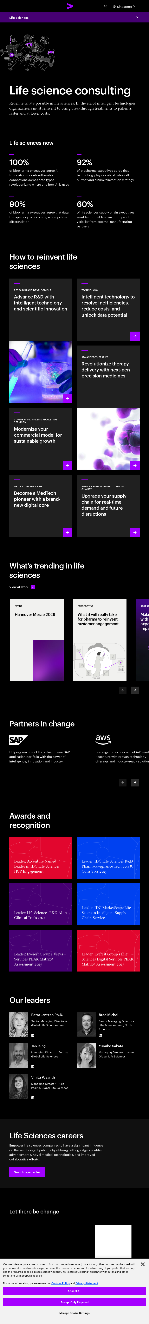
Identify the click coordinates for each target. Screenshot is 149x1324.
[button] (27, 1172)
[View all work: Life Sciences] (22, 586)
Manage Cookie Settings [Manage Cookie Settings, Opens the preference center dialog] (74, 1313)
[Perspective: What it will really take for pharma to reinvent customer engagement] (99, 640)
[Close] (143, 1264)
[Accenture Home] (70, 6)
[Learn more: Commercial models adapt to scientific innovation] (40, 439)
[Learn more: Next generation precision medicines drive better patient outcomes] (108, 408)
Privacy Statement (86, 1283)
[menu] (11, 6)
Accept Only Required (75, 1302)
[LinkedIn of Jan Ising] (32, 1066)
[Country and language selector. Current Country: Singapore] (125, 6)
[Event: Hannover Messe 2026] (37, 640)
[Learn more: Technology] (108, 310)
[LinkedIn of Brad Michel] (100, 1035)
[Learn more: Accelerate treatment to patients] (108, 506)
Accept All (74, 1291)
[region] (74, 1291)
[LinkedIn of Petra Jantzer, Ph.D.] (32, 1035)
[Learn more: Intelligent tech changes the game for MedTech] (40, 506)
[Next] (135, 690)
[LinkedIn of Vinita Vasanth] (32, 1097)
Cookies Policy (60, 1283)
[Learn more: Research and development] (40, 341)
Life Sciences (19, 17)
